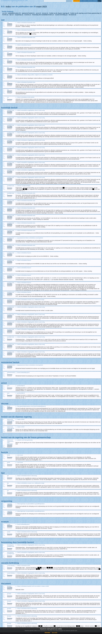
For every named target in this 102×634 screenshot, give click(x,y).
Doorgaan (47, 632)
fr (100, 0)
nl (98, 0)
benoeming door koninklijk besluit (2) (43, 14)
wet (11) (4, 13)
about (84, 0)
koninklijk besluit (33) (14, 13)
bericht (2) (5, 14)
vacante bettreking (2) (61, 14)
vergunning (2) (19, 14)
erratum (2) (27, 14)
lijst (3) (12, 14)
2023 (44, 6)
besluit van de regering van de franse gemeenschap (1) (85, 13)
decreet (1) (45, 13)
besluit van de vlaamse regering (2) (59, 13)
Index (8, 6)
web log (90, 0)
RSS (81, 0)
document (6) (72, 14)
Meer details (54, 632)
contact (95, 0)
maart (39, 6)
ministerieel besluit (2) (28, 13)
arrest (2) (38, 13)
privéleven (76, 0)
